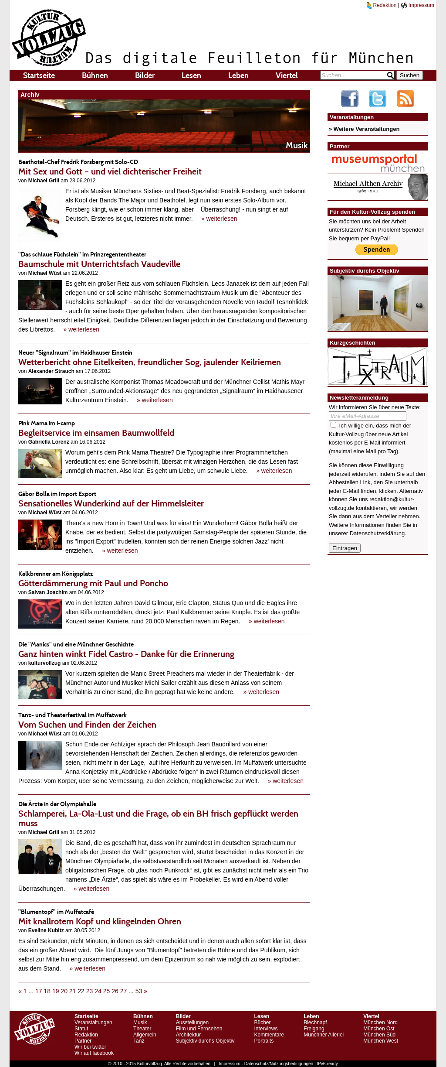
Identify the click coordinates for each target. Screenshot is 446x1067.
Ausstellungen (192, 1022)
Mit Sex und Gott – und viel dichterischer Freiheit (164, 167)
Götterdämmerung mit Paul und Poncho (164, 578)
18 (47, 991)
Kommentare (269, 1035)
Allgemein (144, 1035)
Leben (238, 75)
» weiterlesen (219, 218)
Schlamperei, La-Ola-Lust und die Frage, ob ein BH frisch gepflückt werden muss (164, 813)
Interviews (265, 1029)
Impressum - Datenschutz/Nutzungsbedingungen (266, 1063)
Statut (81, 1029)
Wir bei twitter (90, 1047)
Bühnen (95, 75)
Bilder (145, 75)
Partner (82, 1041)
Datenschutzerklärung (377, 533)
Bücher (262, 1022)
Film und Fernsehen (199, 1029)
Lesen (191, 75)
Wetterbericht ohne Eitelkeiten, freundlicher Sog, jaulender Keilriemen (164, 357)
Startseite (39, 75)
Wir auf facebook (94, 1053)
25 (106, 991)
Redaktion (381, 5)
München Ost (378, 1029)
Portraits (264, 1041)
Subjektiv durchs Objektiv (205, 1041)
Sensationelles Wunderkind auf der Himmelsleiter (164, 499)
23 (89, 991)
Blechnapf (315, 1022)
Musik (140, 1022)
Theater (142, 1029)
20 (64, 991)
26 (115, 991)
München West (380, 1041)
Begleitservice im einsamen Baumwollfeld (164, 428)
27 (123, 991)
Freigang (314, 1029)
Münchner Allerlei (324, 1035)
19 (55, 991)
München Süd (379, 1035)
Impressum (417, 5)
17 (38, 991)
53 (138, 991)
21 (72, 991)
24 (98, 991)
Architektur (188, 1035)
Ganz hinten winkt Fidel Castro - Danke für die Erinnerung (164, 649)
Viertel (287, 75)
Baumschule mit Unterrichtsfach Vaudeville (164, 259)
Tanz (138, 1041)
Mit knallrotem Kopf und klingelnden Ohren (164, 917)
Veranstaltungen (93, 1022)
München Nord (380, 1022)
